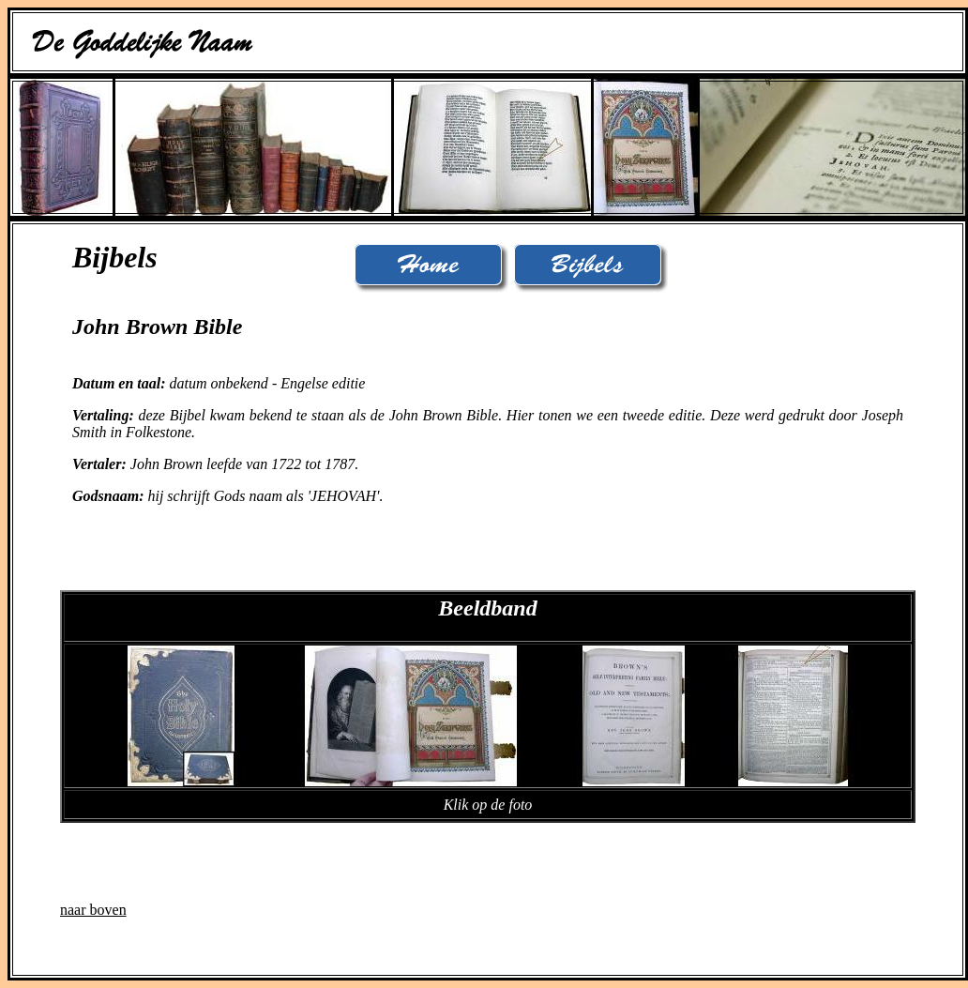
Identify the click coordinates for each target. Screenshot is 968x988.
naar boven (93, 910)
